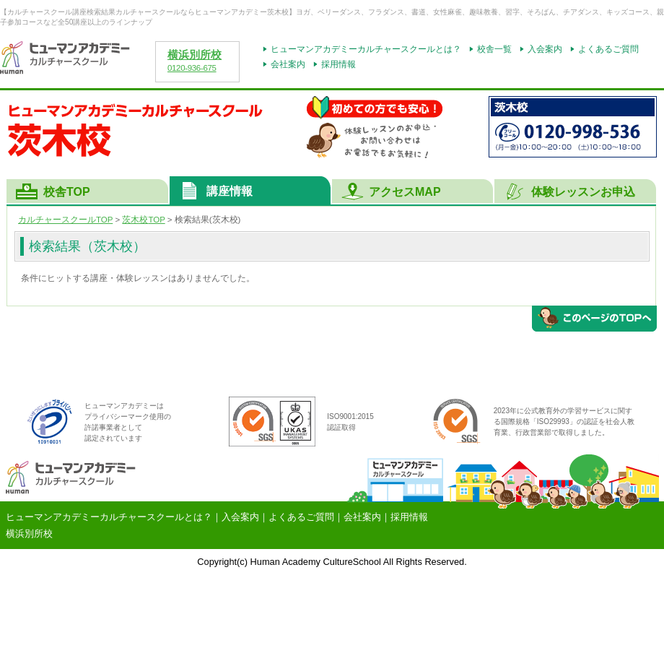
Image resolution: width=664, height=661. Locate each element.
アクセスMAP (405, 192)
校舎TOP (66, 192)
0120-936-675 (192, 68)
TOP (143, 219)
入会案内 (545, 49)
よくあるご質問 (608, 49)
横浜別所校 (194, 55)
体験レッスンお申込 (583, 192)
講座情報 (229, 191)
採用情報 (338, 64)
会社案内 (288, 64)
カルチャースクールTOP (65, 219)
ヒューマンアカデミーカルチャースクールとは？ (366, 49)
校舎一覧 (494, 49)
